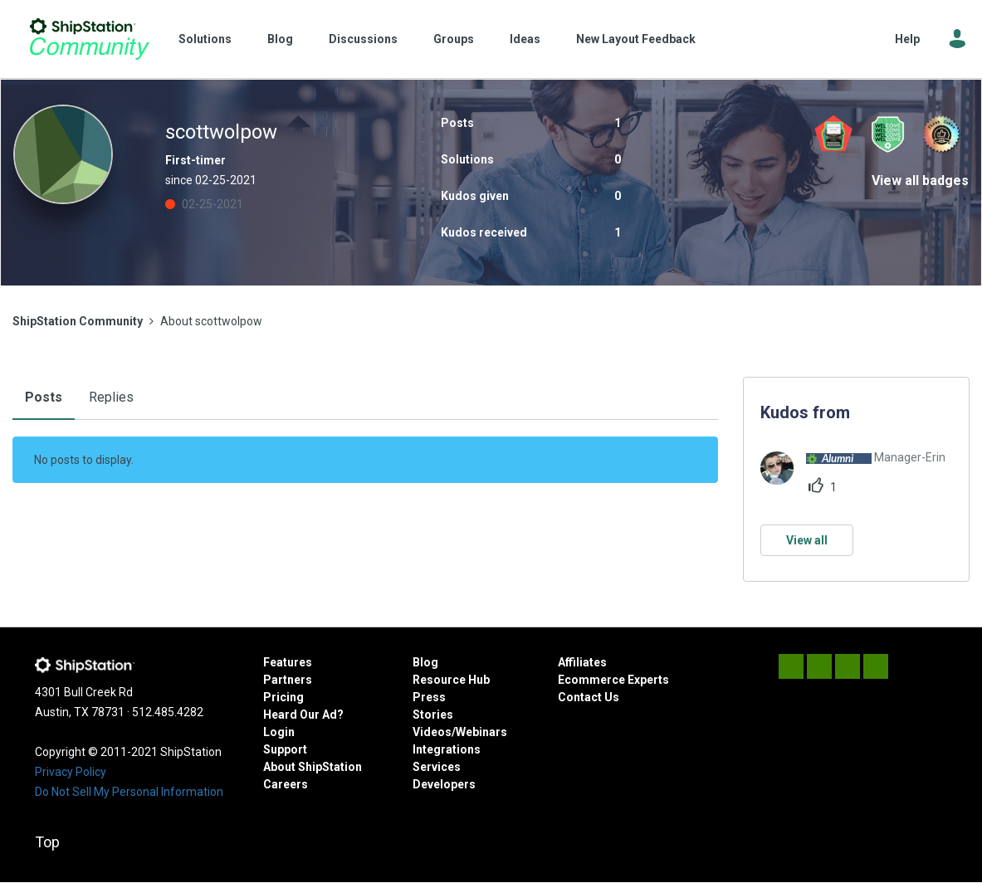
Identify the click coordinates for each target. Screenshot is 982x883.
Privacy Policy (70, 771)
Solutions (205, 39)
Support (285, 749)
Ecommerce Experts (613, 679)
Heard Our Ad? (303, 714)
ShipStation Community (89, 39)
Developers (444, 784)
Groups (453, 39)
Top (47, 842)
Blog (280, 39)
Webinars (481, 732)
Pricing (283, 697)
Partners (287, 679)
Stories (433, 714)
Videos (432, 732)
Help (907, 39)
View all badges (920, 180)
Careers (285, 784)
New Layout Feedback (636, 39)
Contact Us (588, 697)
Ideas (525, 39)
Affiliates (582, 662)
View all (807, 540)
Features (287, 662)
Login (279, 732)
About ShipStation (312, 766)
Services (437, 766)
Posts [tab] (43, 397)
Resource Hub (451, 679)
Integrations (447, 749)
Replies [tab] (111, 397)
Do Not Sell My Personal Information (129, 791)
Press (429, 697)
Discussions (363, 39)
